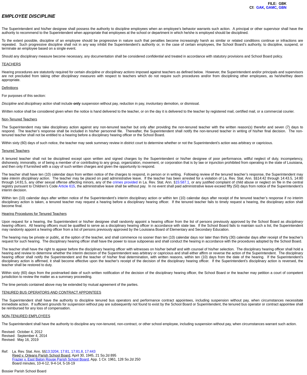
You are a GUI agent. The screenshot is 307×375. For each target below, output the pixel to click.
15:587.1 (182, 182)
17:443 (90, 351)
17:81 (64, 351)
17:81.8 (77, 351)
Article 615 (66, 186)
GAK (260, 7)
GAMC (271, 7)
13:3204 (52, 351)
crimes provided (125, 182)
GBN (282, 7)
